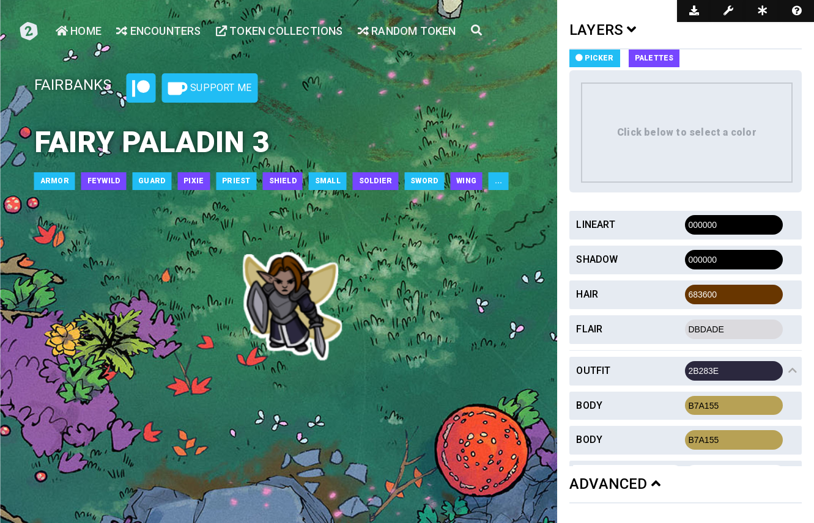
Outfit (593, 370)
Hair (587, 294)
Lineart (595, 224)
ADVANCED (614, 483)
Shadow (597, 259)
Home (79, 30)
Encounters (158, 30)
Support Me (209, 88)
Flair (589, 329)
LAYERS (603, 29)
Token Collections (279, 30)
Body (589, 405)
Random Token (407, 30)
